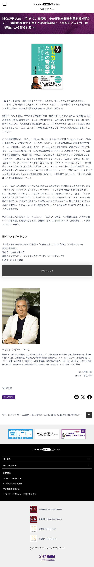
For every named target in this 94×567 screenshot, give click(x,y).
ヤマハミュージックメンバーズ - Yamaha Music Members (47, 4)
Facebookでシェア (89, 397)
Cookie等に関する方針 (12, 483)
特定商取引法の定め (11, 489)
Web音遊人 (9, 397)
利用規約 (7, 473)
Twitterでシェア (83, 397)
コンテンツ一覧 (13, 415)
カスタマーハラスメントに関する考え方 (19, 494)
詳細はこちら (47, 270)
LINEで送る (76, 397)
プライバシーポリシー (12, 478)
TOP (3, 415)
